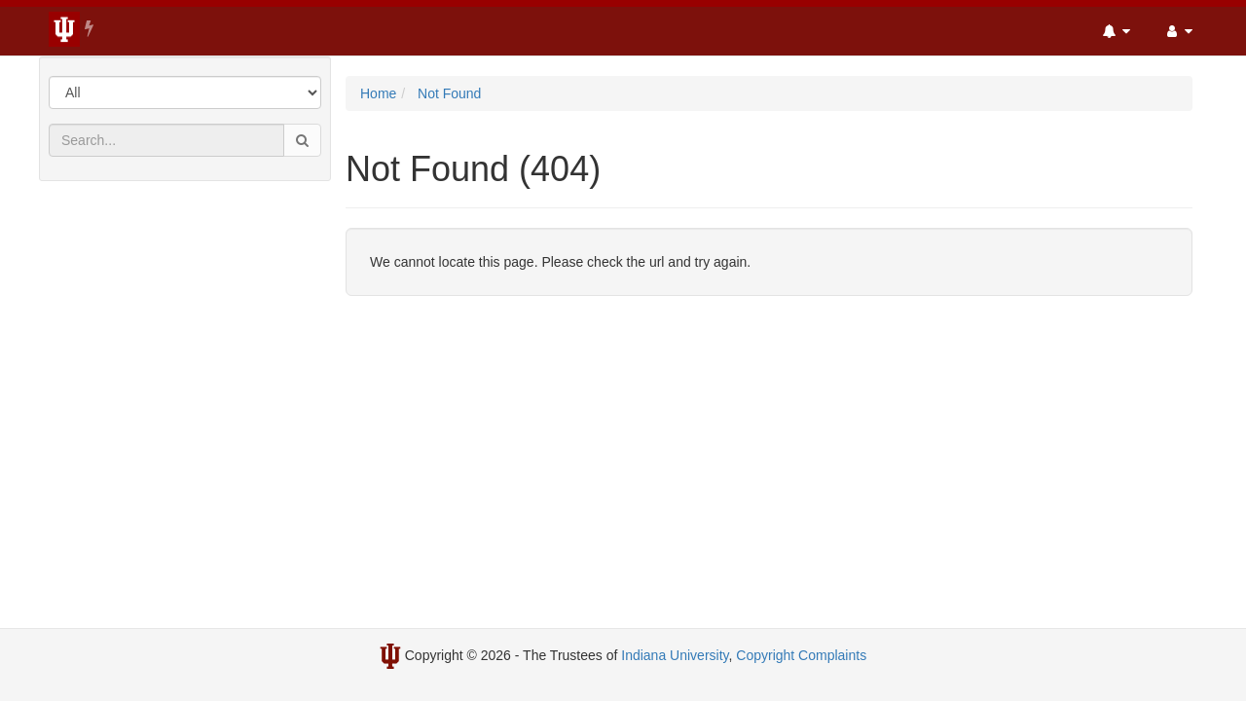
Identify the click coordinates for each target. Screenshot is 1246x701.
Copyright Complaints (801, 655)
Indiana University (674, 655)
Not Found (449, 93)
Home (378, 93)
